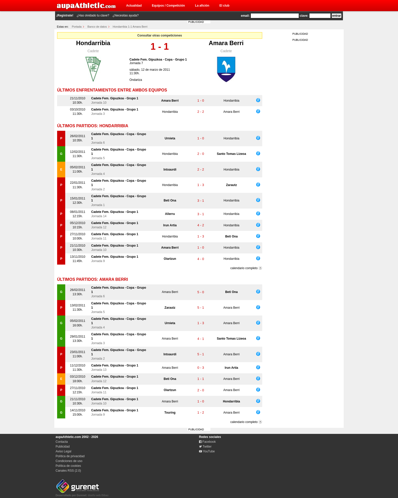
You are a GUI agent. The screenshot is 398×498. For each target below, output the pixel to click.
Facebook (207, 442)
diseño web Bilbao (82, 494)
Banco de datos (97, 26)
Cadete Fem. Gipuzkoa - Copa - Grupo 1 (158, 59)
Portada (77, 26)
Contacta (62, 442)
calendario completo (244, 268)
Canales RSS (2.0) (68, 470)
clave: (304, 15)
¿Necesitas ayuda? (125, 15)
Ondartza (135, 80)
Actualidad (134, 5)
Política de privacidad (70, 456)
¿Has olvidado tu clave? (93, 15)
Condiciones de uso (69, 461)
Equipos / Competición (168, 5)
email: (245, 15)
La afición (202, 5)
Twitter (205, 446)
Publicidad (63, 446)
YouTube (207, 451)
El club (224, 5)
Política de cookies (68, 466)
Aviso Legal (63, 451)
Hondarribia (93, 43)
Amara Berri (226, 43)
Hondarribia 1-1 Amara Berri (130, 26)
